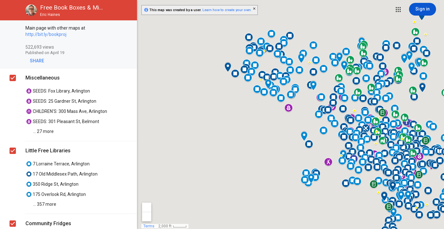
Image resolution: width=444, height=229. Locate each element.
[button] (398, 9)
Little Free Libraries (48, 151)
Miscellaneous (42, 78)
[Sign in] (422, 9)
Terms (148, 226)
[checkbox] (129, 28)
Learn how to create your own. (227, 10)
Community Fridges (48, 223)
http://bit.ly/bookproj (45, 34)
